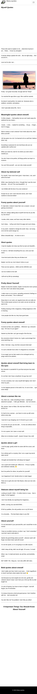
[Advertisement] (18, 28)
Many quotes (11, 1)
